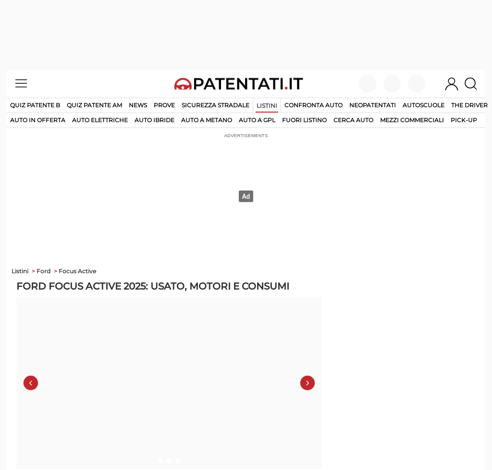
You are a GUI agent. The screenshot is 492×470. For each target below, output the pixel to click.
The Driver (469, 105)
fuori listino (304, 120)
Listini (267, 105)
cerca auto (353, 120)
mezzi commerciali (412, 120)
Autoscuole (423, 105)
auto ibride (154, 120)
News (138, 105)
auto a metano (206, 120)
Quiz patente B (35, 105)
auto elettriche (100, 120)
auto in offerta (37, 120)
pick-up (464, 120)
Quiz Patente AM (94, 105)
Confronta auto (313, 105)
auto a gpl (257, 120)
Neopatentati (372, 105)
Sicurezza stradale (215, 105)
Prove (164, 105)
